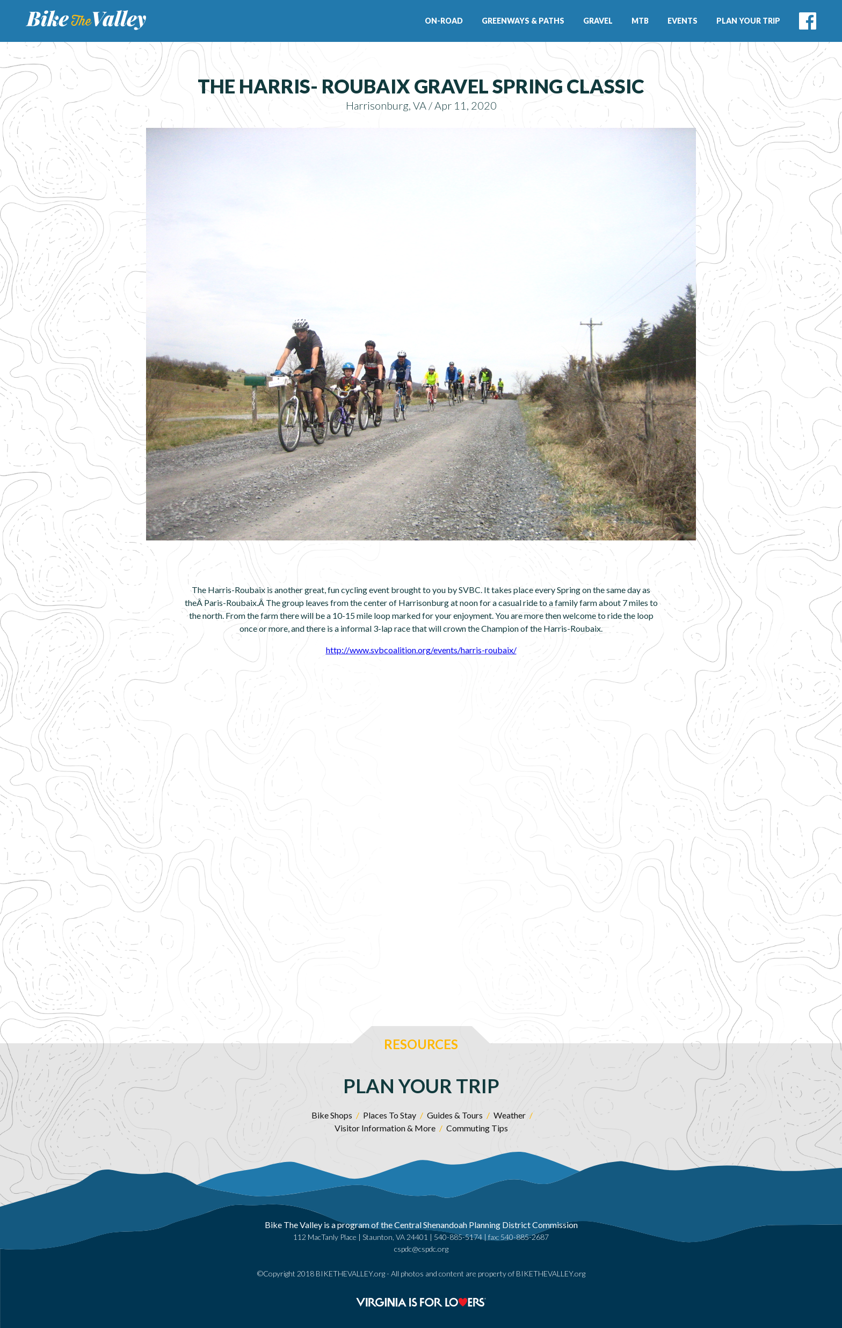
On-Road (444, 20)
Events (682, 20)
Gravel (598, 20)
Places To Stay (389, 1115)
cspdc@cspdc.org (421, 1248)
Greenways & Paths (523, 20)
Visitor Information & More (385, 1128)
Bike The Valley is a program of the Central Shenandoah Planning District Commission (421, 1224)
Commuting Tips (477, 1128)
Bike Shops (331, 1115)
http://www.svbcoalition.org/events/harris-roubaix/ (421, 650)
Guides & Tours (455, 1115)
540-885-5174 (458, 1237)
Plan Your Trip (748, 20)
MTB (640, 20)
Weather (509, 1115)
